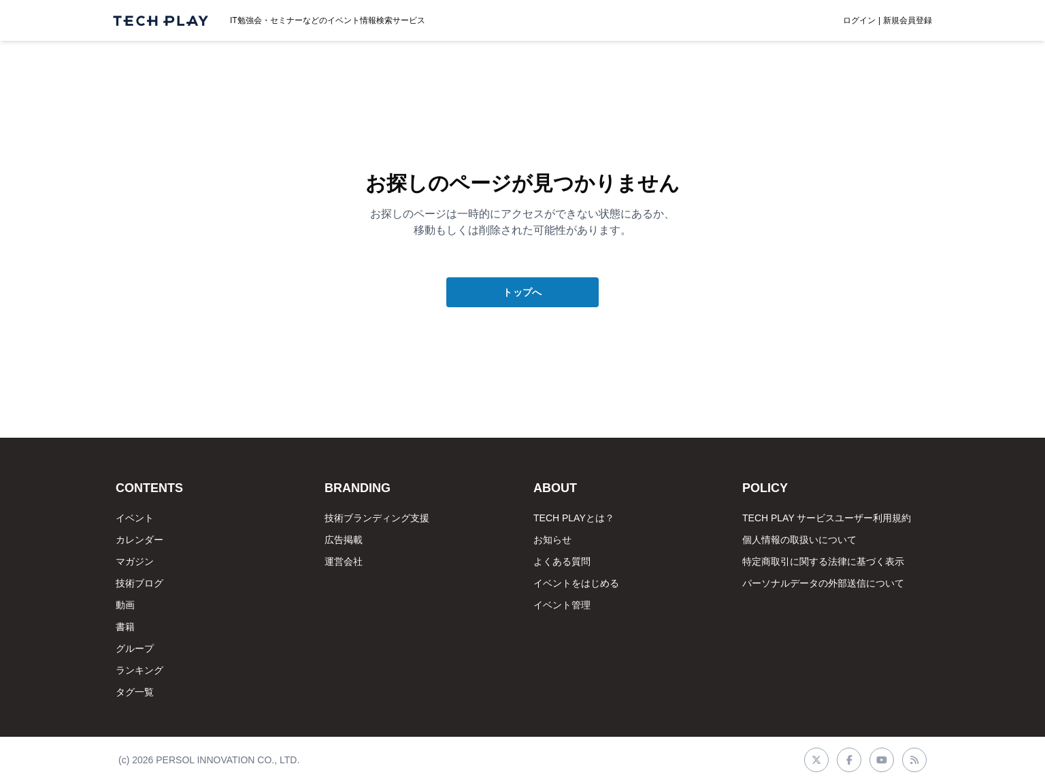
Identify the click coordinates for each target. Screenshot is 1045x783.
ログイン (859, 20)
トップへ (522, 292)
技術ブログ (139, 583)
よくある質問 (562, 561)
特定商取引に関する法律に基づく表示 (823, 561)
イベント (135, 517)
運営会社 (344, 561)
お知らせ (552, 539)
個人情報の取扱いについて (799, 539)
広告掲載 (344, 539)
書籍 (125, 626)
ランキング (139, 670)
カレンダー (139, 539)
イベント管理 (562, 604)
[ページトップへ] (160, 21)
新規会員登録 (907, 20)
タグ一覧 (135, 691)
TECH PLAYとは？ (573, 517)
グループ (135, 648)
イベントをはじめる (576, 583)
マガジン (135, 561)
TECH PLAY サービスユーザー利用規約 (826, 517)
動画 (125, 604)
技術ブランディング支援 (377, 517)
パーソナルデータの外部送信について (823, 583)
